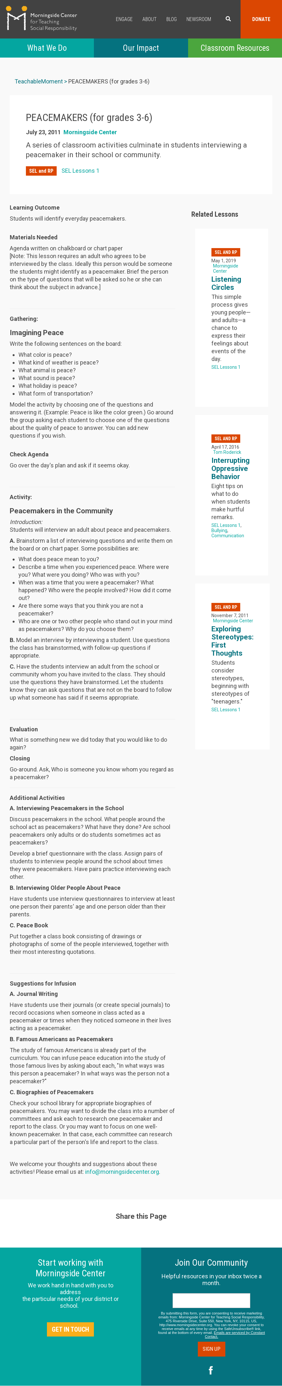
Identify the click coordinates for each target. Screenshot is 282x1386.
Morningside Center (90, 132)
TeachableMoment (39, 81)
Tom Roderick (227, 452)
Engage (124, 19)
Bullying (219, 530)
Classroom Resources (234, 48)
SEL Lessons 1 (80, 170)
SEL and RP (41, 171)
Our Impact (141, 48)
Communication (227, 535)
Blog (171, 19)
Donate (261, 19)
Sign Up (211, 1349)
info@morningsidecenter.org (122, 1171)
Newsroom (198, 19)
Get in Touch (70, 1329)
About (149, 19)
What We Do (47, 48)
